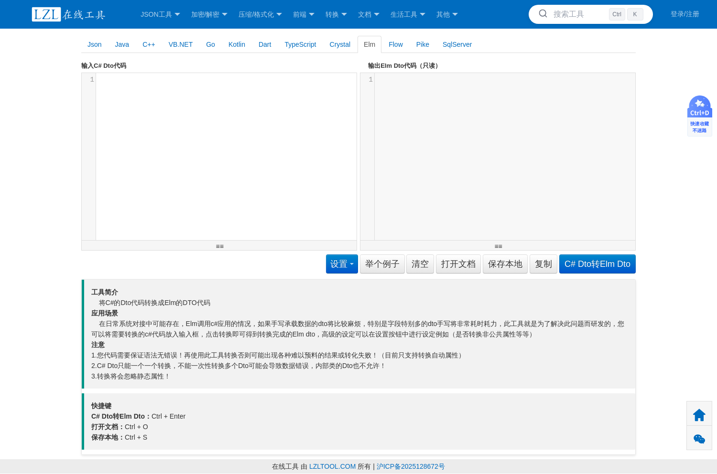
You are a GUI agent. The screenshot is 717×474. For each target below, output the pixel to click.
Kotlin (236, 44)
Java (122, 44)
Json (94, 44)
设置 (342, 264)
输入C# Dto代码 (103, 65)
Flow (396, 44)
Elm (369, 44)
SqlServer (457, 44)
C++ (148, 44)
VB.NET (181, 44)
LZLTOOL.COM (332, 466)
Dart (265, 44)
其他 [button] (447, 15)
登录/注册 (685, 14)
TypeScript (300, 44)
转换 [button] (336, 15)
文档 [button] (369, 15)
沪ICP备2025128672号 (411, 466)
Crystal (340, 44)
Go (210, 44)
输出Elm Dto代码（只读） (404, 65)
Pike (422, 44)
